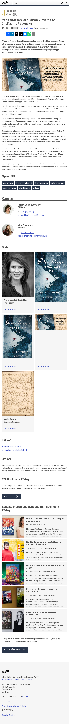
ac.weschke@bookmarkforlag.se (31, 215)
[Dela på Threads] (21, 34)
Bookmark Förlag (27, 28)
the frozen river (41, 183)
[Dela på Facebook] (8, 34)
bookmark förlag (9, 188)
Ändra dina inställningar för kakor (14, 706)
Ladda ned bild (10, 309)
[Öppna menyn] (16, 2)
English (12, 715)
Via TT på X (6, 702)
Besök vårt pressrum (14, 649)
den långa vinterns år (23, 183)
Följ (11, 496)
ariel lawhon (8, 183)
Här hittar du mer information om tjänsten (17, 679)
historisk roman (57, 183)
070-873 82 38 (27, 212)
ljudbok (36, 188)
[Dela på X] (16, 34)
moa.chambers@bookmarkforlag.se (32, 236)
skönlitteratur (24, 188)
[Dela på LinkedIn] (12, 34)
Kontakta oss (27, 697)
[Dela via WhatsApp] (29, 34)
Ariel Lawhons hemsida (11, 446)
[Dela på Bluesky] (25, 34)
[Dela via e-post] (33, 34)
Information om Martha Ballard (14, 450)
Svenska (5, 715)
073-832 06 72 (27, 233)
